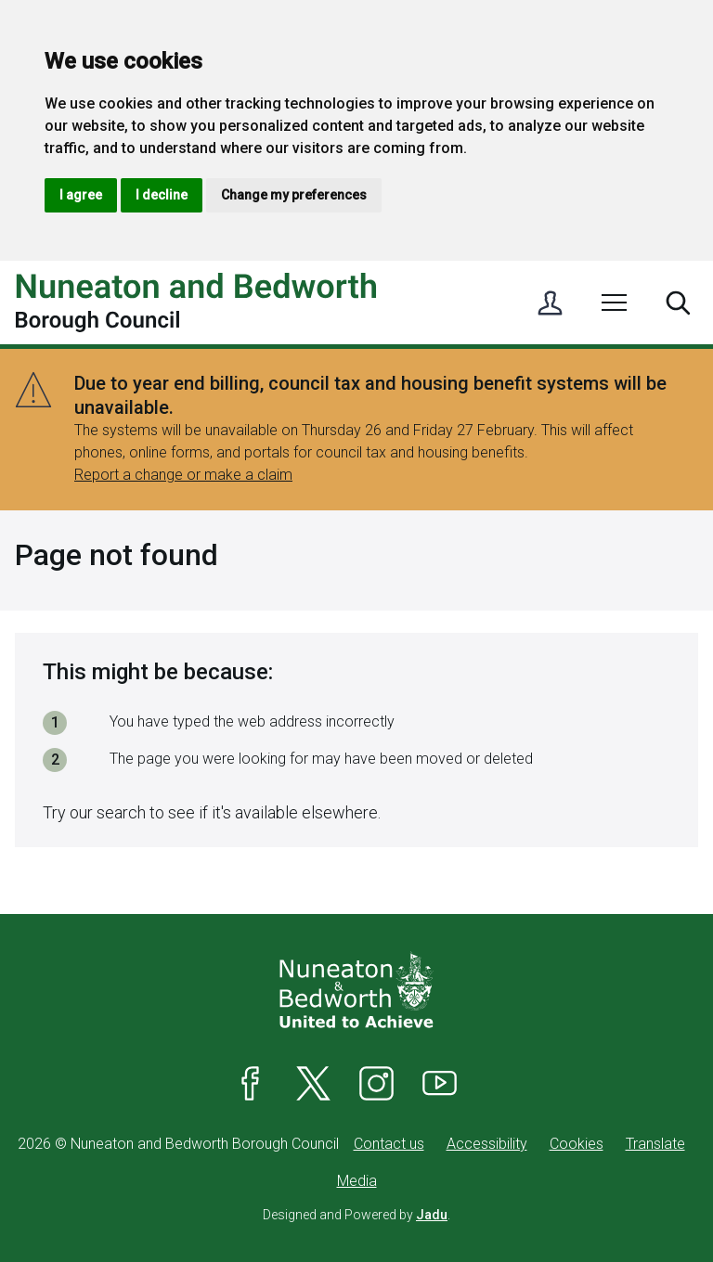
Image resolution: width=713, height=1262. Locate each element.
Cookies (576, 1144)
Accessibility (487, 1144)
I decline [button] (162, 194)
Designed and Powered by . (356, 1214)
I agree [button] (80, 194)
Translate (655, 1144)
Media (357, 1181)
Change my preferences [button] (294, 194)
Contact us (389, 1144)
